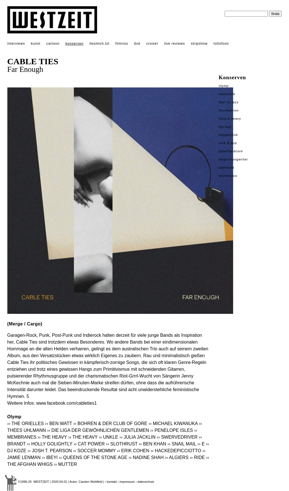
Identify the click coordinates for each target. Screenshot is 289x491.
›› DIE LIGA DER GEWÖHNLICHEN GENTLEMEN (98, 430)
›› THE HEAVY (52, 437)
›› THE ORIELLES (25, 423)
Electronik (227, 94)
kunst (35, 44)
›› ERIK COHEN (133, 450)
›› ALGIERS (177, 457)
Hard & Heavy (230, 118)
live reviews (174, 44)
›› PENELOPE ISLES (171, 430)
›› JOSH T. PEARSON (50, 450)
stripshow (199, 44)
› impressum (126, 481)
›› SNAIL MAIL (181, 443)
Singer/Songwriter (233, 159)
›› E (201, 443)
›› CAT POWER (89, 443)
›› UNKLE (108, 437)
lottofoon (221, 44)
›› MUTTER (65, 464)
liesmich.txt (99, 44)
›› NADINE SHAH (145, 457)
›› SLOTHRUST (122, 443)
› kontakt (111, 481)
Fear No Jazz (229, 102)
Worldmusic (228, 175)
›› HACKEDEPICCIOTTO (176, 450)
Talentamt (227, 167)
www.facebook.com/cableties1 (66, 403)
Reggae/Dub (228, 134)
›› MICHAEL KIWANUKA (173, 423)
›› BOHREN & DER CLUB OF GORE (110, 423)
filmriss (121, 44)
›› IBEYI (50, 457)
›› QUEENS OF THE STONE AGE (93, 457)
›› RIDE (197, 457)
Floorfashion (229, 110)
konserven (74, 44)
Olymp (224, 85)
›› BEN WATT (58, 423)
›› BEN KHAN (152, 443)
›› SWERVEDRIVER (177, 437)
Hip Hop (225, 126)
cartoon (53, 44)
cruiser (152, 44)
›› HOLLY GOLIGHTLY (50, 443)
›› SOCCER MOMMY (94, 450)
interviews (16, 44)
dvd (137, 44)
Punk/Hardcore (231, 151)
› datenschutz (144, 481)
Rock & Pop (228, 143)
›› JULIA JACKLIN (137, 437)
